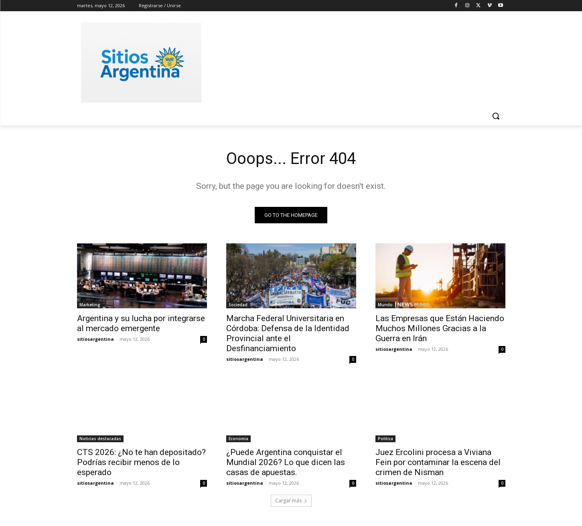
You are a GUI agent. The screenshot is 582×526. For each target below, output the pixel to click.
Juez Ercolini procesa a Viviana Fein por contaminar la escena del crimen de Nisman (438, 462)
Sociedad (238, 305)
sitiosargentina (95, 339)
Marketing (89, 305)
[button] (495, 115)
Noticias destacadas (100, 438)
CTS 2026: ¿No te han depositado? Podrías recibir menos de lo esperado (141, 462)
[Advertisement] (351, 61)
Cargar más (291, 500)
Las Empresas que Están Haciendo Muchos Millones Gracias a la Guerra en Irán (439, 328)
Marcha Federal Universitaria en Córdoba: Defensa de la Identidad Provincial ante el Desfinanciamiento (287, 333)
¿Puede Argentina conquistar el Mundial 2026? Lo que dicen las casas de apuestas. (285, 462)
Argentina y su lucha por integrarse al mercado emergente (141, 323)
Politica (385, 438)
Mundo (385, 305)
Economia (238, 438)
